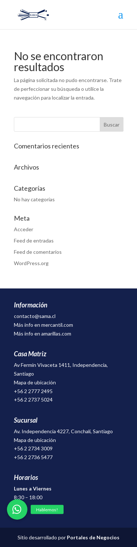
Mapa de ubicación (35, 382)
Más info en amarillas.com (42, 333)
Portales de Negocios (93, 537)
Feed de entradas (34, 240)
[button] (17, 509)
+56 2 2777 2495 (33, 391)
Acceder (23, 229)
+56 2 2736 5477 (33, 457)
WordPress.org (31, 263)
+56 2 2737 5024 (33, 399)
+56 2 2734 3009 (33, 448)
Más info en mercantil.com (43, 325)
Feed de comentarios (38, 252)
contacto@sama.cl (35, 316)
